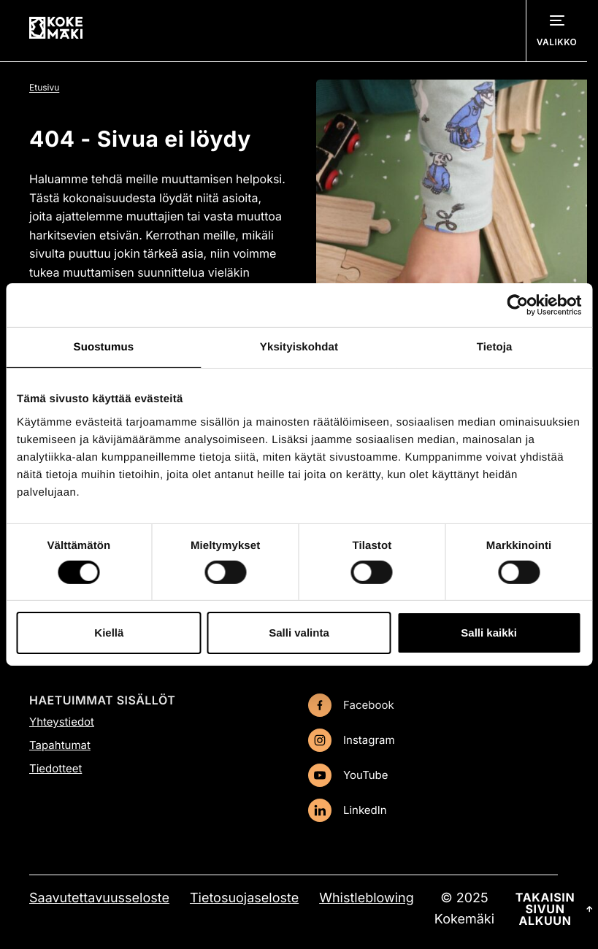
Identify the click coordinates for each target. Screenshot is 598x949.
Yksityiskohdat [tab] (299, 347)
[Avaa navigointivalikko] (556, 30)
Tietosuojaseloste (244, 898)
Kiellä (108, 632)
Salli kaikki (489, 632)
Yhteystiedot (61, 722)
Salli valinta (299, 632)
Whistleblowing (366, 898)
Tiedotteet (55, 768)
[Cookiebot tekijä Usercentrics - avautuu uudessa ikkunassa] (517, 305)
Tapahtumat (60, 745)
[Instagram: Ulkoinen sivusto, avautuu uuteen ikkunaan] (433, 740)
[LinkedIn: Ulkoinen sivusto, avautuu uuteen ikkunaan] (433, 810)
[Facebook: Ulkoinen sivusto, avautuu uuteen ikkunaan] (433, 705)
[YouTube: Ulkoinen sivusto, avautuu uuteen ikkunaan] (433, 775)
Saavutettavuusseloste (99, 898)
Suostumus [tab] (104, 347)
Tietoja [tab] (495, 347)
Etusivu (44, 87)
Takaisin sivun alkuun (554, 909)
